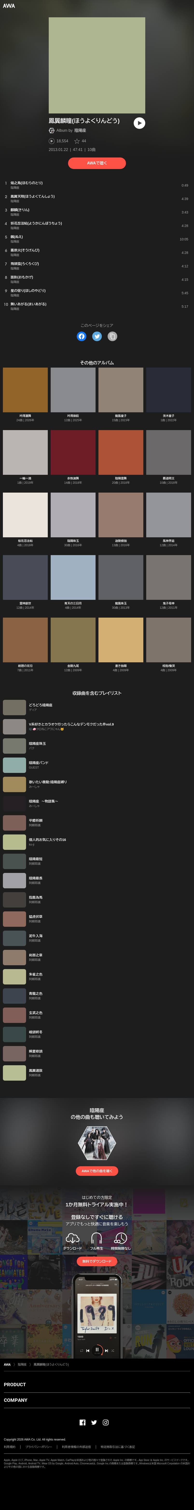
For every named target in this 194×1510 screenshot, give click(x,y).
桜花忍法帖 (25, 541)
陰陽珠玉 (73, 541)
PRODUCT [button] (15, 1384)
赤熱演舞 (73, 478)
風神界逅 (168, 541)
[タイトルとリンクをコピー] (112, 336)
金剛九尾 (73, 666)
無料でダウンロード (97, 1261)
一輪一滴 (25, 478)
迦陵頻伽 (121, 541)
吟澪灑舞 (25, 416)
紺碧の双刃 (25, 666)
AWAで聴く (97, 163)
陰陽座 (80, 130)
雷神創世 (25, 603)
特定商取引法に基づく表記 (118, 1447)
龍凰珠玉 (121, 603)
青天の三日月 (73, 603)
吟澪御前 (73, 416)
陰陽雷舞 (121, 478)
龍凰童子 (121, 416)
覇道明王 (168, 478)
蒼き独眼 (121, 666)
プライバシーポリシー (38, 1447)
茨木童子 (168, 416)
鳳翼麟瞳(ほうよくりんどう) (51, 1364)
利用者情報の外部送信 (76, 1447)
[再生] (139, 123)
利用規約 (9, 1447)
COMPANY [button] (15, 1400)
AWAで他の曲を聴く (97, 1171)
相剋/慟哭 (168, 666)
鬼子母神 (168, 603)
